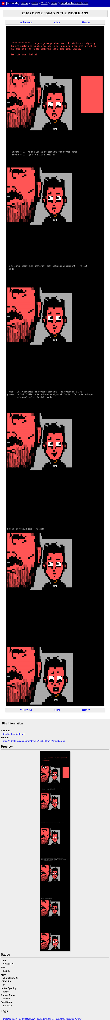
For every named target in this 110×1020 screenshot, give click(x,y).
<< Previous (26, 22)
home (24, 3)
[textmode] (12, 3)
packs (34, 3)
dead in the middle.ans (74, 3)
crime (54, 3)
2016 (44, 3)
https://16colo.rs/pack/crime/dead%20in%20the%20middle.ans (34, 741)
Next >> (86, 22)
